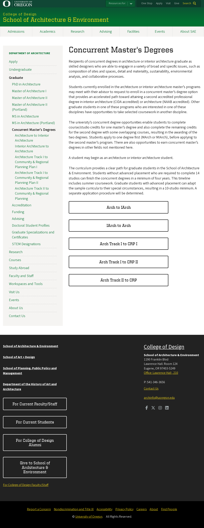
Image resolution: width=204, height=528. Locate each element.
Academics (47, 31)
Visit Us (14, 292)
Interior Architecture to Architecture (32, 149)
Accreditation (21, 205)
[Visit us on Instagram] (160, 408)
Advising (106, 31)
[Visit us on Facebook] (147, 408)
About (154, 509)
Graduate (16, 77)
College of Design (164, 347)
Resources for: (117, 3)
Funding (18, 212)
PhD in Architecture (26, 84)
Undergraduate (20, 69)
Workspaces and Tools (26, 283)
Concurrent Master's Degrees (34, 129)
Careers (141, 509)
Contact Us (17, 315)
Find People (169, 509)
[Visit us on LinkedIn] (167, 408)
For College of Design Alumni (35, 442)
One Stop (146, 3)
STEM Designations (26, 243)
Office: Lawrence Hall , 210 (161, 373)
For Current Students (35, 422)
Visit (168, 3)
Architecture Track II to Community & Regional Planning (32, 193)
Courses (15, 260)
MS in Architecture (25, 116)
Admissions (16, 31)
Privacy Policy (124, 509)
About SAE (188, 31)
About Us (16, 308)
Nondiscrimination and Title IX (74, 509)
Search (187, 3)
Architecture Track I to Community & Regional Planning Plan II (32, 177)
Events (160, 31)
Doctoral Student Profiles (31, 225)
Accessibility (104, 509)
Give (176, 3)
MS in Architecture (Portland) (33, 122)
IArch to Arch (119, 225)
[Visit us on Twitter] (153, 408)
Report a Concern (39, 509)
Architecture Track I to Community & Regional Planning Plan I (32, 162)
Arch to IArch (119, 207)
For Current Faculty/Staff (35, 404)
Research (77, 31)
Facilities (133, 31)
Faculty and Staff (21, 275)
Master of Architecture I (29, 91)
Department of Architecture (29, 53)
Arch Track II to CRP (118, 280)
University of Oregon (88, 516)
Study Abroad (19, 267)
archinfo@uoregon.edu (159, 398)
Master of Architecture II (29, 97)
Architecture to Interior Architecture (32, 138)
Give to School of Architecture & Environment (35, 467)
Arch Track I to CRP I (118, 243)
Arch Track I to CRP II (118, 262)
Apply (159, 3)
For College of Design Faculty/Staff (25, 485)
